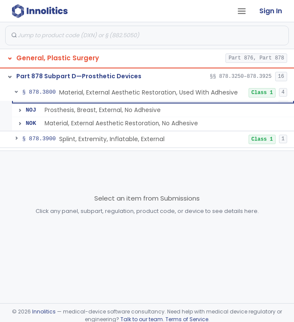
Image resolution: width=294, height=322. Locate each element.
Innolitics (44, 311)
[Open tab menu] (241, 11)
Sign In (270, 11)
